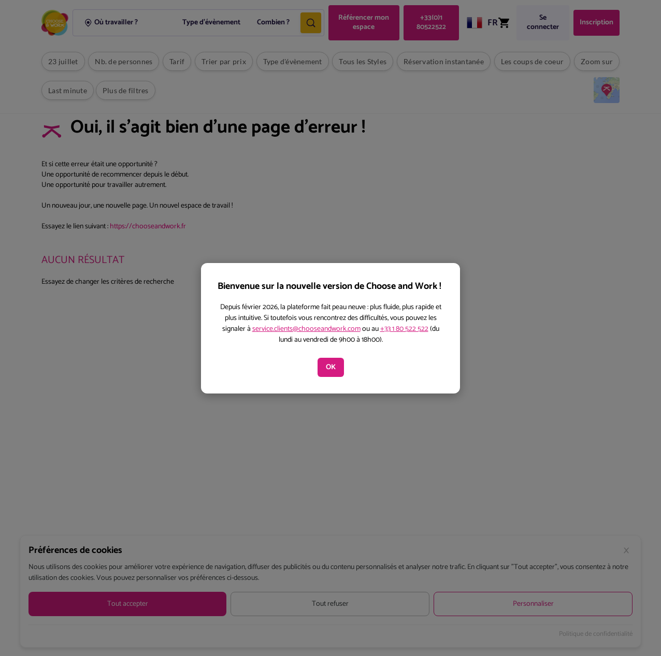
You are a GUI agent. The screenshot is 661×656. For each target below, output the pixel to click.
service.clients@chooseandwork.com (306, 329)
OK (331, 367)
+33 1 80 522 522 (404, 329)
